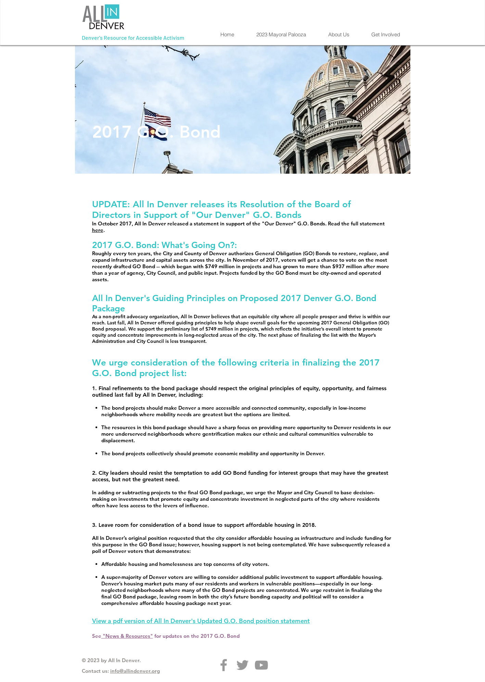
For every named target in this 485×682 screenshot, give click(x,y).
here (97, 230)
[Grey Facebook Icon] (224, 665)
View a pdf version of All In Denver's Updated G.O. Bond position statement (201, 621)
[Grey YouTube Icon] (261, 665)
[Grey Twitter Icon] (242, 665)
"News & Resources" (127, 636)
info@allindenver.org (135, 671)
